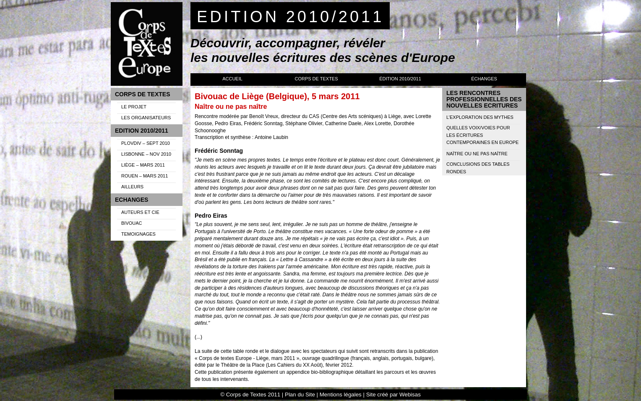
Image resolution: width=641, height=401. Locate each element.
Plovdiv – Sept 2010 (145, 143)
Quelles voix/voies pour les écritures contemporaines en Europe (482, 135)
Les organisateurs (146, 117)
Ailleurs (132, 186)
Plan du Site (300, 394)
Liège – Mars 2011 (143, 164)
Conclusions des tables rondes (478, 168)
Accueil (232, 78)
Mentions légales (341, 394)
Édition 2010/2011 (400, 78)
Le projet (133, 106)
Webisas (410, 394)
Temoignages (138, 233)
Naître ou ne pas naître (477, 153)
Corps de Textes (316, 78)
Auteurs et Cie (140, 212)
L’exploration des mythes (479, 117)
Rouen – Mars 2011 (144, 175)
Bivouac (131, 223)
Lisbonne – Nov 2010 (146, 154)
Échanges (484, 78)
